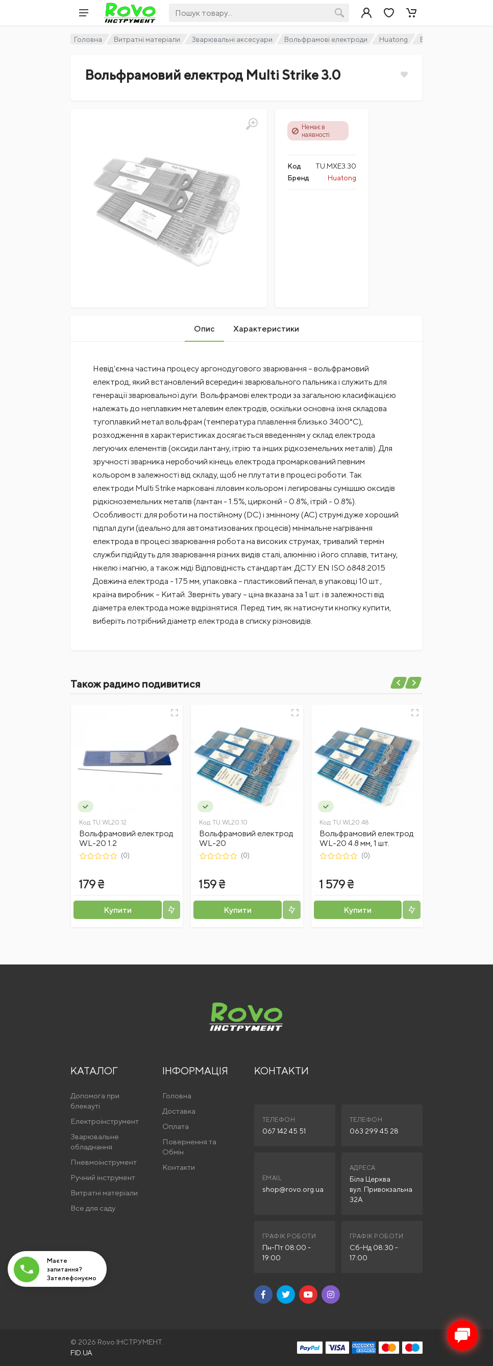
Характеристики (266, 329)
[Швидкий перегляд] (174, 712)
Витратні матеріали (147, 39)
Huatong (393, 39)
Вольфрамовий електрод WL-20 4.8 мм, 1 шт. (366, 838)
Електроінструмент (104, 1121)
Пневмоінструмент (103, 1162)
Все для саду (92, 1208)
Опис (204, 329)
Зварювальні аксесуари (232, 39)
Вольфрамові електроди (325, 39)
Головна (88, 39)
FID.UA (81, 1353)
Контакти (178, 1167)
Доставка (178, 1110)
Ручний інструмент (102, 1177)
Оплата (175, 1126)
